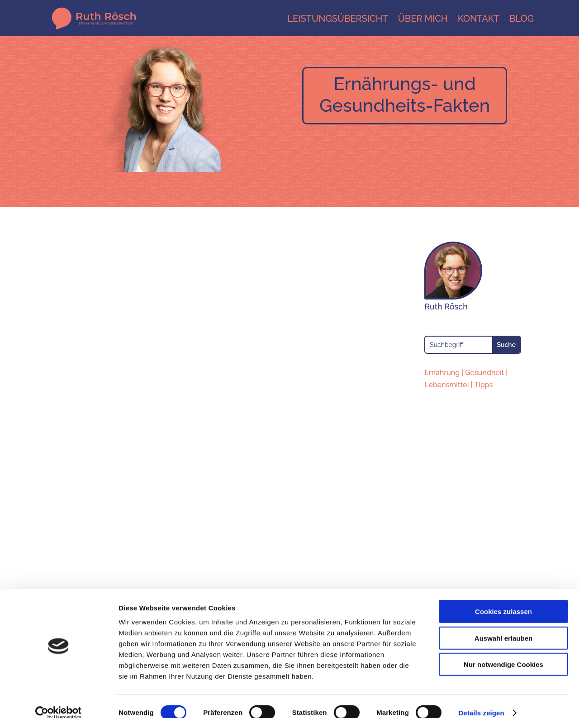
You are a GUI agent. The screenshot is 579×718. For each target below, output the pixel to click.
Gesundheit (484, 372)
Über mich (423, 18)
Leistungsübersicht (337, 18)
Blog (521, 18)
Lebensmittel (446, 384)
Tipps (483, 384)
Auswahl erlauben (503, 625)
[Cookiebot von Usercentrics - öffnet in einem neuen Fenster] (58, 700)
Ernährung (442, 372)
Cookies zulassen (503, 599)
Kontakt (478, 18)
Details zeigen (481, 700)
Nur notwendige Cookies (503, 652)
